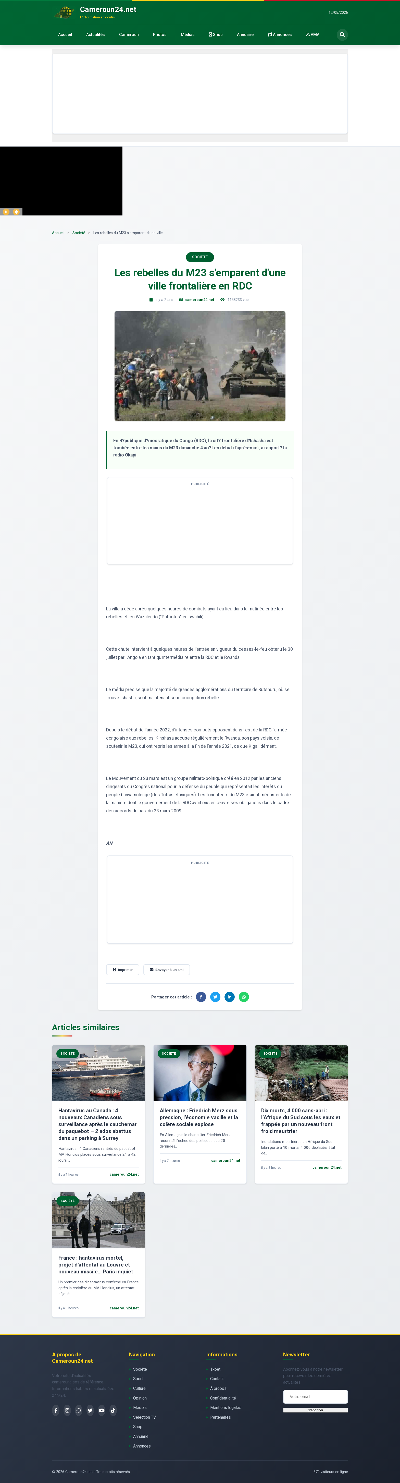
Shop (216, 34)
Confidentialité (223, 1398)
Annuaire (245, 34)
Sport (138, 1378)
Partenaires (220, 1417)
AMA (312, 34)
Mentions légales (225, 1407)
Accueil (65, 34)
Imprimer (123, 970)
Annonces (280, 34)
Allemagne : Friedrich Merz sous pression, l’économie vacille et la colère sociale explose (199, 1117)
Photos (160, 34)
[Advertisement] (200, 93)
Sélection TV (144, 1417)
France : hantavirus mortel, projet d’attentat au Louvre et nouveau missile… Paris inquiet (95, 1265)
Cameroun (129, 34)
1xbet (215, 1369)
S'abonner (315, 1410)
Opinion (140, 1398)
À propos (218, 1388)
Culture (139, 1388)
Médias (188, 34)
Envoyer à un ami (166, 970)
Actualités (95, 34)
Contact (217, 1378)
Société (78, 233)
